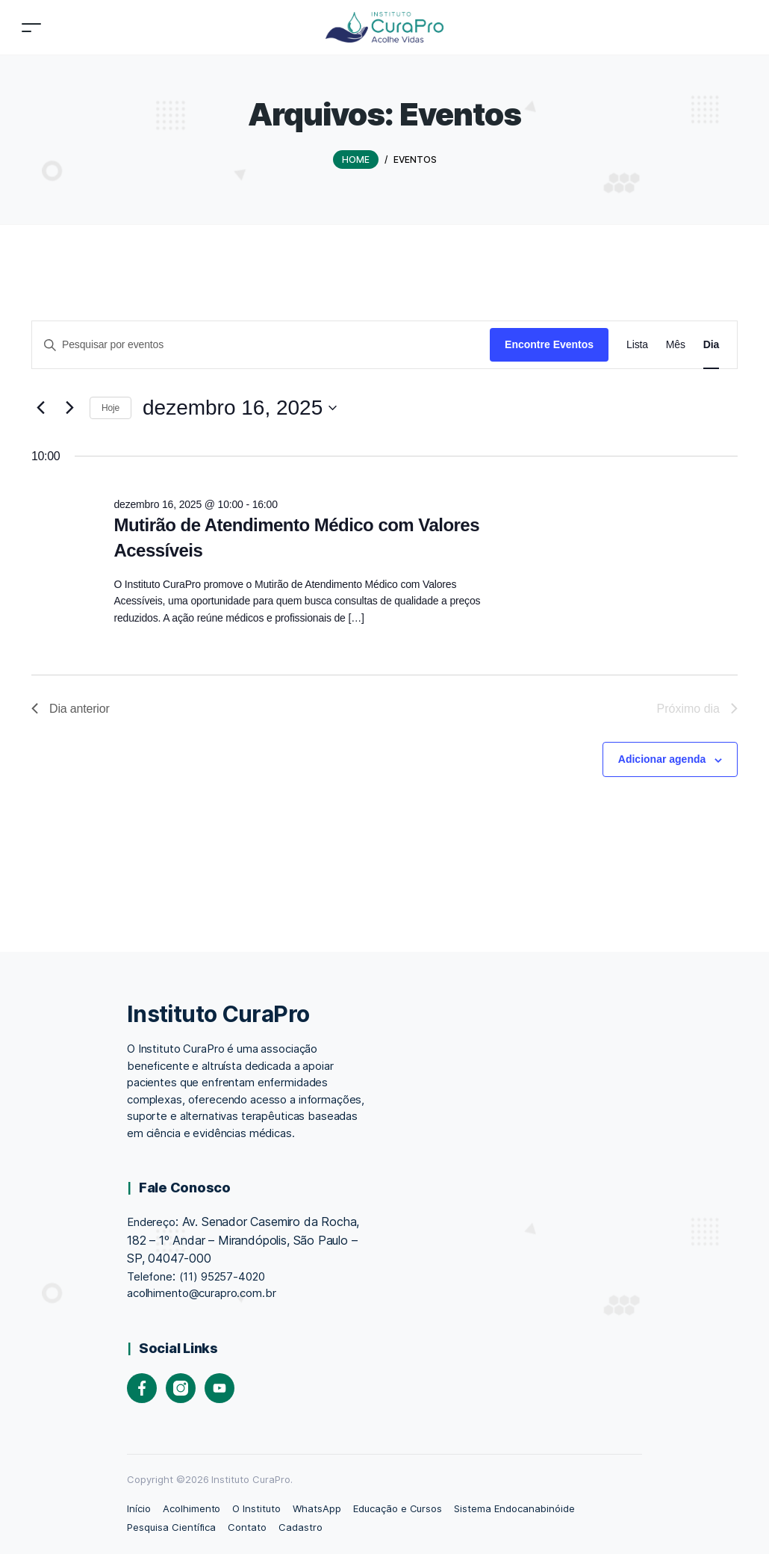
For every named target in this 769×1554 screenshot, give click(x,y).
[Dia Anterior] (40, 408)
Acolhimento (192, 1508)
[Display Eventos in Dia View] (711, 344)
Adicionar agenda (662, 759)
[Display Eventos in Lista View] (637, 344)
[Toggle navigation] (31, 27)
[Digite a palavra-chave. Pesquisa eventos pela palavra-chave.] (261, 344)
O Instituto (256, 1508)
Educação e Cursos (397, 1508)
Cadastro (300, 1527)
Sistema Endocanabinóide (514, 1508)
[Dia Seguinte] (69, 408)
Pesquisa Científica (171, 1527)
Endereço (151, 1222)
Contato (247, 1527)
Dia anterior (70, 708)
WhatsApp (317, 1508)
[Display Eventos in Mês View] (675, 344)
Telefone (149, 1276)
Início (139, 1508)
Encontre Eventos (549, 344)
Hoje (110, 408)
